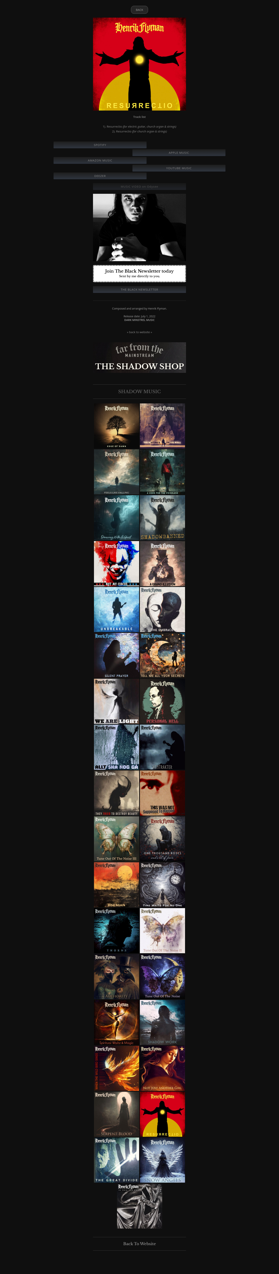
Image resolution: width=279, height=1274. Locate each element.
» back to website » (139, 332)
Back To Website (139, 1243)
